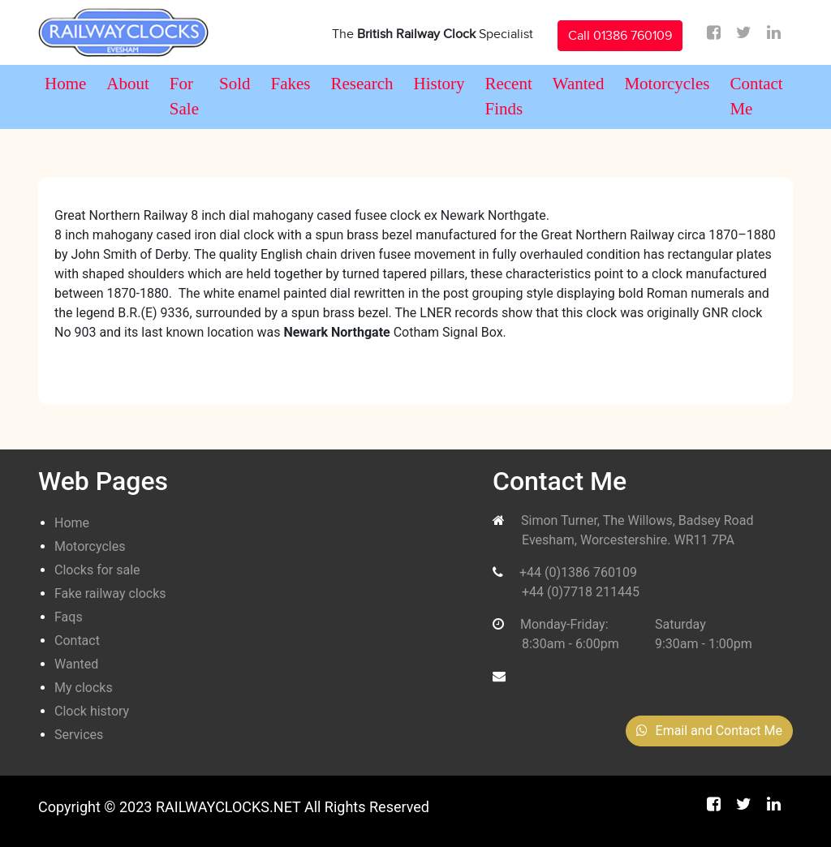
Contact (77, 640)
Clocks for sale (97, 570)
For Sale (184, 96)
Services (78, 734)
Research (362, 83)
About (127, 83)
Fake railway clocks (110, 593)
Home (65, 83)
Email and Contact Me (709, 730)
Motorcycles (666, 83)
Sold (235, 83)
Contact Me (756, 96)
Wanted (579, 83)
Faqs (68, 617)
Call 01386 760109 (620, 35)
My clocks (83, 687)
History (438, 83)
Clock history (91, 711)
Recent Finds (508, 96)
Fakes (291, 83)
